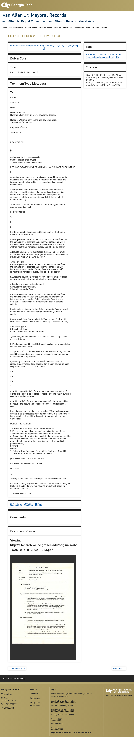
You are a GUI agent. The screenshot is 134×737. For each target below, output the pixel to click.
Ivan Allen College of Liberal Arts (70, 21)
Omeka (22, 679)
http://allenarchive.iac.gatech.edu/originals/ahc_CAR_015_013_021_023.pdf (44, 46)
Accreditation (57, 728)
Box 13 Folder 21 (101, 54)
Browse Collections (63, 28)
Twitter (28, 504)
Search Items (31, 28)
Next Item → (119, 668)
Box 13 (89, 54)
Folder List (79, 28)
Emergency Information (35, 704)
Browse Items (45, 28)
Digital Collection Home (12, 28)
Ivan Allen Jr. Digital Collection (23, 21)
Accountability (57, 723)
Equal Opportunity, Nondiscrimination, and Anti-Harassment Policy (71, 695)
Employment (35, 698)
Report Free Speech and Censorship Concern (71, 732)
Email (38, 504)
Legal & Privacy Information (63, 701)
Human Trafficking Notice (62, 705)
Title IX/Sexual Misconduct (62, 710)
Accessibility (56, 719)
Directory (34, 694)
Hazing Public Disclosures (62, 714)
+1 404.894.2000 (10, 704)
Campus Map (9, 707)
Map (88, 28)
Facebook (16, 504)
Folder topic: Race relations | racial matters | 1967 (103, 55)
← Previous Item (17, 668)
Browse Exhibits (99, 28)
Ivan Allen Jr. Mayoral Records (33, 15)
